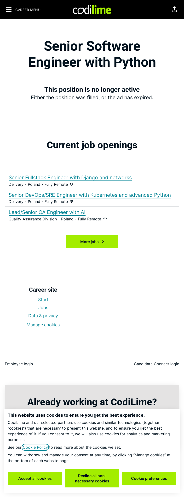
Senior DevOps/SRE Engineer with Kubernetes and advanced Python (92, 195)
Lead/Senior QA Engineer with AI (92, 212)
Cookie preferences (149, 478)
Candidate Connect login (156, 363)
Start (43, 299)
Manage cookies (43, 324)
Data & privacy (43, 315)
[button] (174, 9)
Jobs (43, 307)
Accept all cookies (35, 478)
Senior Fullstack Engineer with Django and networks (92, 177)
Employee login (19, 363)
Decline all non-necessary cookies (92, 478)
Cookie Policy (35, 447)
